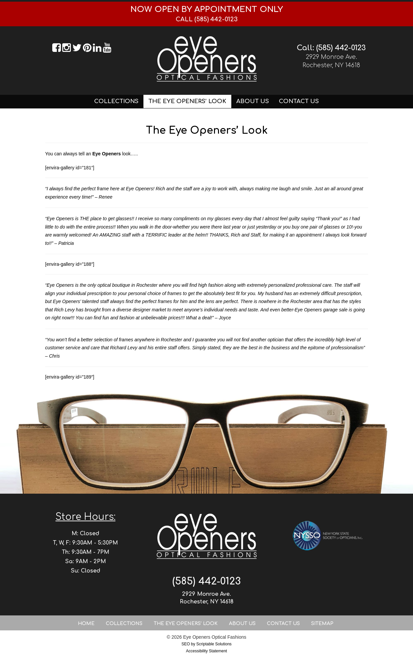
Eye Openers (106, 153)
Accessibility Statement (206, 651)
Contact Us (299, 101)
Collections (116, 101)
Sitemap (322, 623)
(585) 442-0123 (206, 581)
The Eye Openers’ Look (187, 101)
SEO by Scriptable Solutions (206, 644)
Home (86, 623)
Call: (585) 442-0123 (331, 48)
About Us (252, 101)
